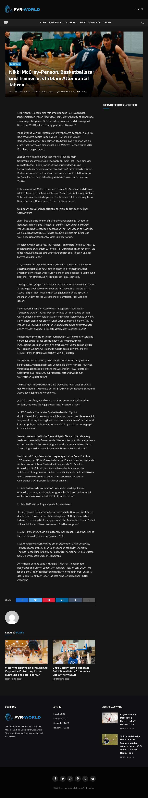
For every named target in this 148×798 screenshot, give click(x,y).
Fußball (71, 22)
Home (43, 22)
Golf (82, 22)
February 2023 (60, 718)
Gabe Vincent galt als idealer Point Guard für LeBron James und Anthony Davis (71, 671)
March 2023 (59, 714)
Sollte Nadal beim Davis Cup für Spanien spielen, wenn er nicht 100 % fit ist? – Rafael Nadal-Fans (131, 744)
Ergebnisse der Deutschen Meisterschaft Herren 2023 (128, 719)
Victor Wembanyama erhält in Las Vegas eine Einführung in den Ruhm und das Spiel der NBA (26, 671)
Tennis (107, 22)
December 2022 (61, 723)
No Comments (64, 92)
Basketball (56, 22)
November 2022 (61, 727)
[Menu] (6, 22)
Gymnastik (94, 22)
